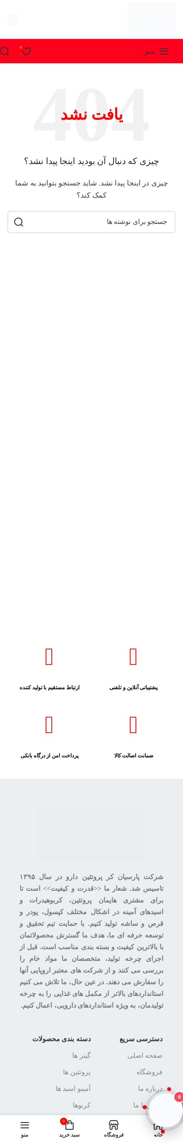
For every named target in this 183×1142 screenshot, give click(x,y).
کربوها (82, 1105)
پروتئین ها (77, 1072)
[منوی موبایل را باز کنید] (157, 51)
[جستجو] (91, 222)
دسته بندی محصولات (61, 1039)
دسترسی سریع (141, 1039)
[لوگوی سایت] (151, 18)
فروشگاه (150, 1072)
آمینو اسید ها (73, 1088)
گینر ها (81, 1055)
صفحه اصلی (145, 1055)
